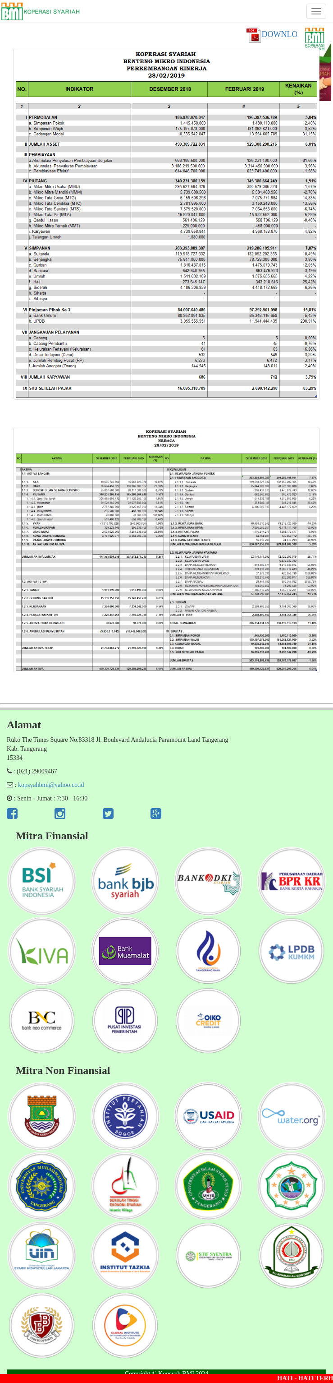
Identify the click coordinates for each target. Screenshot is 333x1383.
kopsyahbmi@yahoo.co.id (51, 785)
